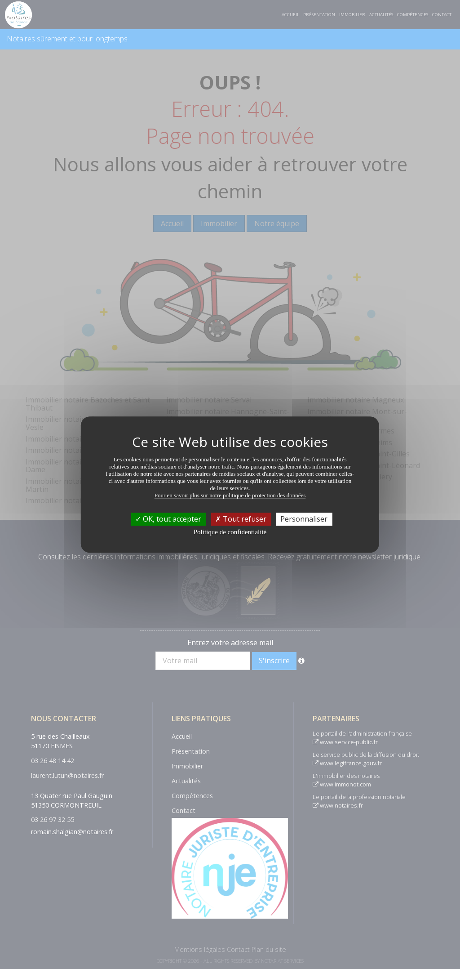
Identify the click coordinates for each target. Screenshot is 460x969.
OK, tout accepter (168, 519)
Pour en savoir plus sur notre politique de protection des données (230, 495)
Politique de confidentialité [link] (230, 532)
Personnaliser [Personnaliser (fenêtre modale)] (303, 519)
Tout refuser (240, 519)
